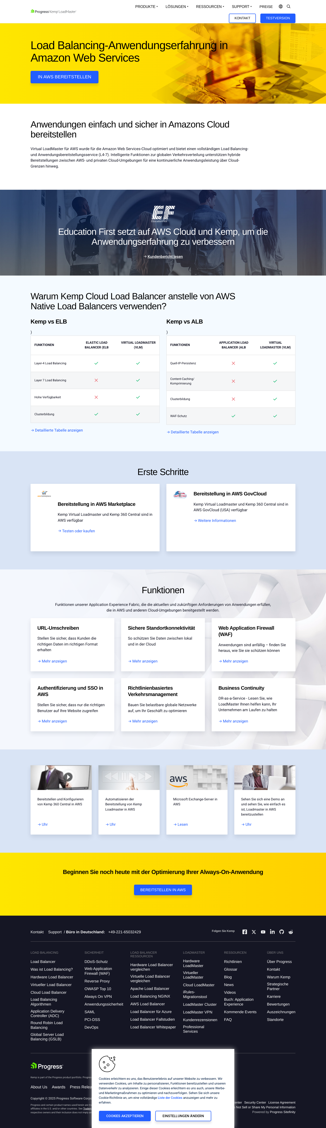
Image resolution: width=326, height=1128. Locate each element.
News (229, 985)
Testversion (278, 18)
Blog (228, 977)
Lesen (183, 824)
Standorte (275, 1020)
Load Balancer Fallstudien (152, 1019)
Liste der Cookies (170, 1098)
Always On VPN (98, 996)
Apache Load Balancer (149, 988)
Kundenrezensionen (200, 1020)
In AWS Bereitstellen (64, 76)
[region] (163, 1088)
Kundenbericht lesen (165, 256)
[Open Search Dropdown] (289, 7)
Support (55, 932)
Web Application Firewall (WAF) (98, 971)
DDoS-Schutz (96, 962)
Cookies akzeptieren (125, 1116)
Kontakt (242, 18)
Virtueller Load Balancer (51, 985)
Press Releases (84, 1087)
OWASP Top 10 (97, 989)
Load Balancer (43, 962)
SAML (89, 1012)
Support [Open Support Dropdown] (240, 7)
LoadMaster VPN (197, 1012)
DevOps (91, 1027)
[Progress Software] (47, 1066)
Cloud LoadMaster (198, 985)
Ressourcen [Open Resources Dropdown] (209, 7)
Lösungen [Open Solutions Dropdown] (175, 7)
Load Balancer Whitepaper (153, 1027)
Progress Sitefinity (282, 1112)
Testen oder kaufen (78, 531)
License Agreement (281, 1102)
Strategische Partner (277, 986)
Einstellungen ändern (183, 1116)
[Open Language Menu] (281, 7)
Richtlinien (233, 962)
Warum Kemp (278, 977)
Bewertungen (278, 1004)
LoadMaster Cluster (199, 1004)
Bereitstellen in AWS (163, 890)
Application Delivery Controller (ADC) (47, 1013)
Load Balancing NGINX (150, 996)
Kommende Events (240, 1012)
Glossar (230, 969)
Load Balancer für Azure (151, 1012)
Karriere (273, 996)
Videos (230, 992)
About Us (39, 1087)
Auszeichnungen (281, 1012)
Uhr (45, 824)
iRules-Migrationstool (195, 994)
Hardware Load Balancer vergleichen (151, 967)
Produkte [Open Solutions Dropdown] (145, 7)
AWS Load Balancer (147, 1004)
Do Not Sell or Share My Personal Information (263, 1107)
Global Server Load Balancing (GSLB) (47, 1036)
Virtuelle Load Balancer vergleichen (150, 978)
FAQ (228, 1020)
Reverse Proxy (97, 981)
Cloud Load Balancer (49, 992)
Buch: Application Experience (239, 1001)
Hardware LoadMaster (193, 963)
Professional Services (193, 1029)
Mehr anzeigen (54, 661)
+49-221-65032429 (124, 932)
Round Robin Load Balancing (47, 1025)
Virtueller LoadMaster (193, 975)
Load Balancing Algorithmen (44, 1001)
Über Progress (279, 962)
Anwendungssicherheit (103, 1004)
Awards (58, 1087)
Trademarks (89, 1108)
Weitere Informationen (217, 520)
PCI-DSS (92, 1020)
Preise (266, 7)
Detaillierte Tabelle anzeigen (59, 430)
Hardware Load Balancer (52, 977)
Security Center (255, 1102)
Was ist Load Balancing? (52, 969)
